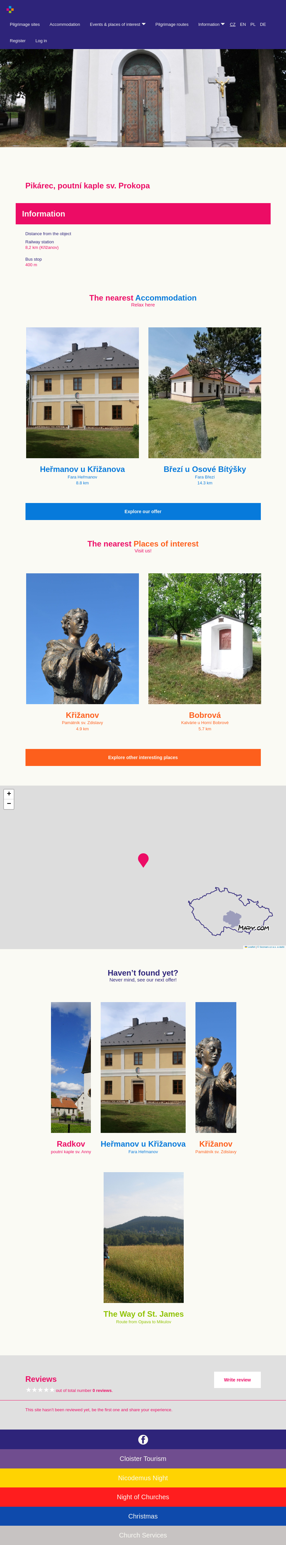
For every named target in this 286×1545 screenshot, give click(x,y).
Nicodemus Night (143, 1478)
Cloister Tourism (143, 1458)
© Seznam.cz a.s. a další (270, 947)
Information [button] (211, 24)
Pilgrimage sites (25, 24)
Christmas (143, 1516)
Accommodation (65, 24)
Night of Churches (143, 1497)
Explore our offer (143, 511)
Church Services (143, 1535)
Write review (237, 1379)
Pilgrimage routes (172, 24)
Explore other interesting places (143, 757)
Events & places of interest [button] (118, 24)
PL (253, 24)
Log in (41, 40)
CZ (232, 24)
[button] (143, 860)
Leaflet (250, 947)
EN (243, 24)
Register (17, 40)
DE (263, 24)
